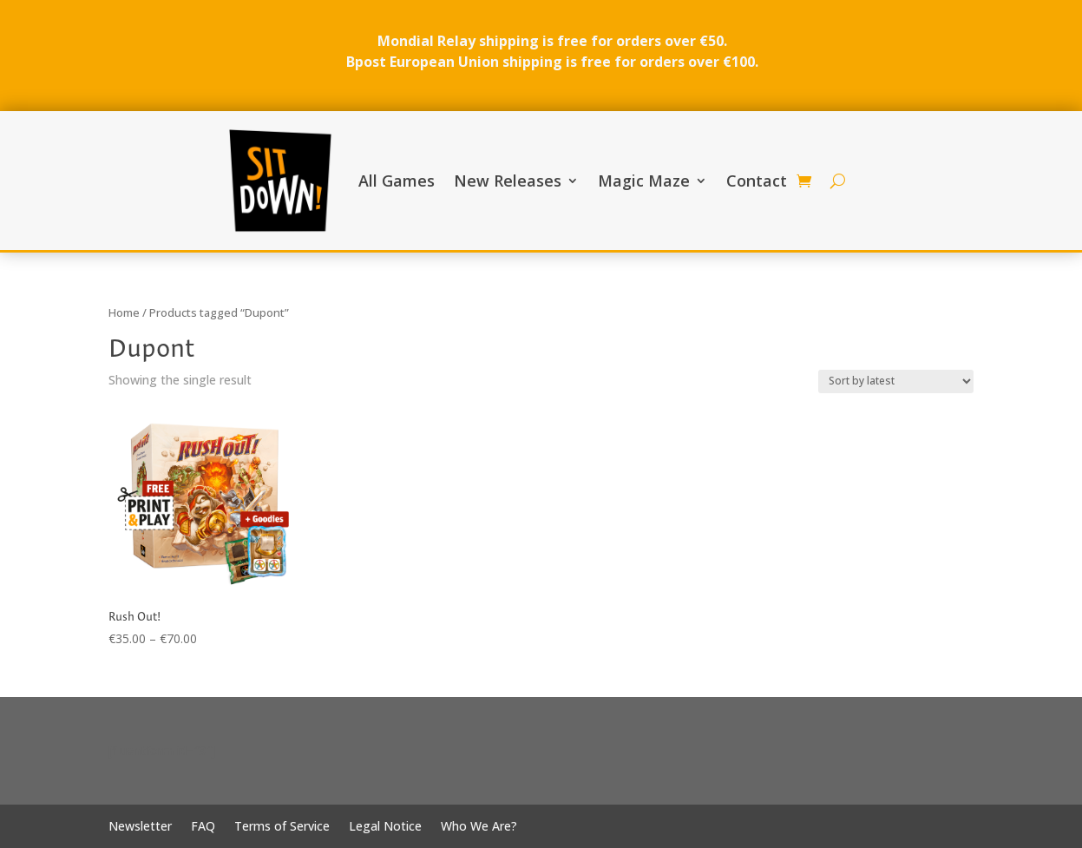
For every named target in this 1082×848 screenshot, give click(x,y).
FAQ (203, 827)
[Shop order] (896, 381)
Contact (756, 180)
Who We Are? (479, 827)
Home (124, 312)
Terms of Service (282, 827)
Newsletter (140, 827)
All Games (396, 180)
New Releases (507, 180)
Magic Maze (644, 180)
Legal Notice (385, 827)
